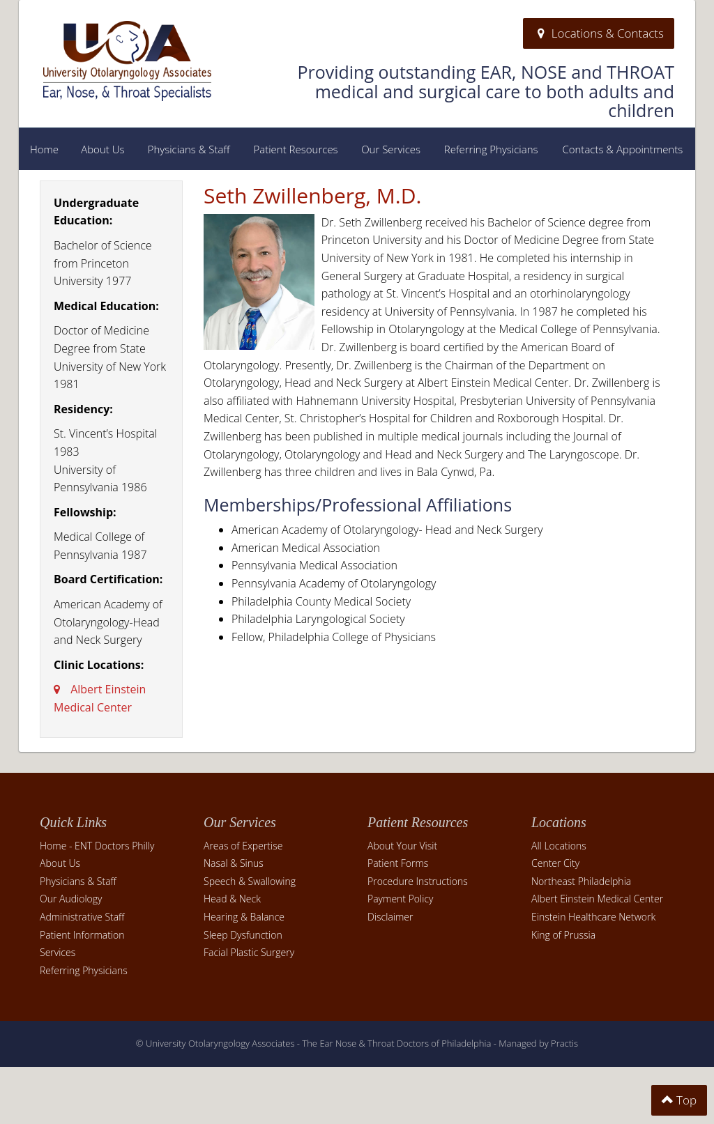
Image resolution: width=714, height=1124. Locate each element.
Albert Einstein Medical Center (597, 898)
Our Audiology (71, 898)
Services (57, 952)
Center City (555, 863)
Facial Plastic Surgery (249, 952)
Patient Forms (397, 863)
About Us (102, 149)
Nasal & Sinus (234, 863)
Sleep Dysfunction (243, 934)
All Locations (558, 845)
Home (44, 149)
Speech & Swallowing (250, 881)
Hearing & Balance (244, 916)
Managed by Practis (538, 1043)
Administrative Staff (82, 916)
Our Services (390, 149)
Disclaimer (390, 916)
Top (679, 1100)
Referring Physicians (491, 149)
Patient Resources (295, 149)
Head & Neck (232, 898)
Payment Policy (400, 898)
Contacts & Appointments (622, 149)
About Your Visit (402, 845)
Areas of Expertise (243, 845)
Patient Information (82, 934)
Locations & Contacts (598, 33)
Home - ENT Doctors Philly (97, 845)
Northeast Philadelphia (581, 881)
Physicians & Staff (189, 149)
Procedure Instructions (417, 881)
